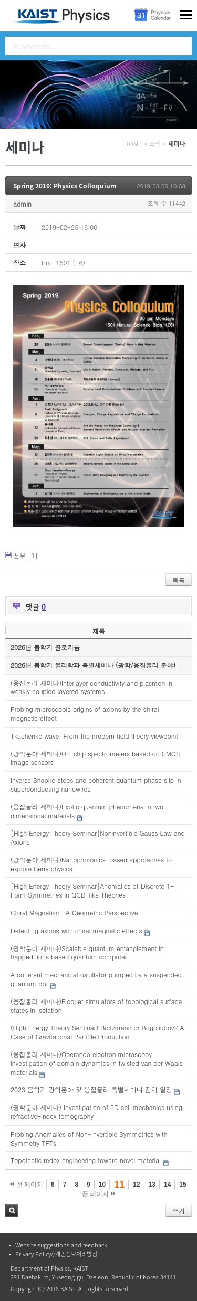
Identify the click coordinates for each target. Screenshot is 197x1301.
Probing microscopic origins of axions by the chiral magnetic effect (85, 713)
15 (182, 1184)
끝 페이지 (98, 1194)
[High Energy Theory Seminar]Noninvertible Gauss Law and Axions (98, 837)
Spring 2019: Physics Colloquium (65, 185)
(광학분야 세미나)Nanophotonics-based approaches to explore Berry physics (91, 864)
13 (152, 1184)
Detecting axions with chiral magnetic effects (76, 930)
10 (102, 1184)
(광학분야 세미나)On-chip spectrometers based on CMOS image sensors (95, 758)
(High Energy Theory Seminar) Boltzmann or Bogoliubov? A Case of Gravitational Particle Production (97, 1032)
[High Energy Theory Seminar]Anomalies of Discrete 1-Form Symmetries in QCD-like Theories (92, 890)
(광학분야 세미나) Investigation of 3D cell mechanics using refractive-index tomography (96, 1112)
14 (167, 1184)
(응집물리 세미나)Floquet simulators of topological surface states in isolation (96, 1006)
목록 (178, 579)
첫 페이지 (26, 1184)
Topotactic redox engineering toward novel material (86, 1160)
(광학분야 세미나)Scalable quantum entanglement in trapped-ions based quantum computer (87, 953)
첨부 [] (25, 555)
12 (136, 1184)
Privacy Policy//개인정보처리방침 (56, 1254)
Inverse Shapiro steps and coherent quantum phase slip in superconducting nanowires (96, 784)
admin (22, 203)
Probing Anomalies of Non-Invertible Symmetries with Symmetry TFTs (89, 1138)
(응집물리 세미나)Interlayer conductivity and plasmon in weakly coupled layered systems (91, 687)
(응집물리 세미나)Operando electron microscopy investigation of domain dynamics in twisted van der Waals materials (97, 1063)
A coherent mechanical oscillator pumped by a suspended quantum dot (96, 979)
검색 (11, 1210)
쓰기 (178, 1210)
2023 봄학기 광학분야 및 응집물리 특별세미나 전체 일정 (91, 1089)
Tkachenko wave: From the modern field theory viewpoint (94, 735)
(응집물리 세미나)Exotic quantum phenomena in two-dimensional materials (89, 811)
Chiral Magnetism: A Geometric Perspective (74, 912)
